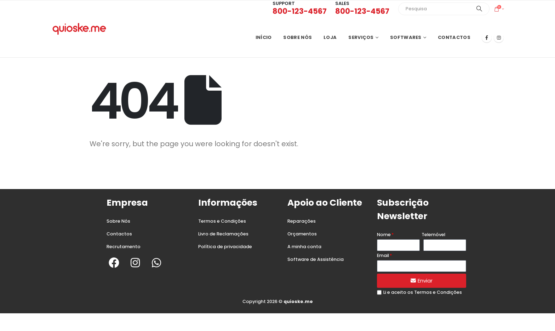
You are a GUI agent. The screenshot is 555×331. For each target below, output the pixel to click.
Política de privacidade (225, 247)
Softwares (406, 37)
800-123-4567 (300, 11)
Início (264, 37)
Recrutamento (124, 247)
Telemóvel (433, 235)
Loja (330, 37)
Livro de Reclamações (223, 234)
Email (383, 255)
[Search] (479, 9)
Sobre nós (297, 37)
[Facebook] (487, 37)
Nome (384, 235)
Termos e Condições (222, 221)
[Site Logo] (79, 29)
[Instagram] (499, 37)
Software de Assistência (315, 259)
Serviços (360, 37)
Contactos (454, 37)
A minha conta (304, 247)
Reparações (301, 221)
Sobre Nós (118, 221)
